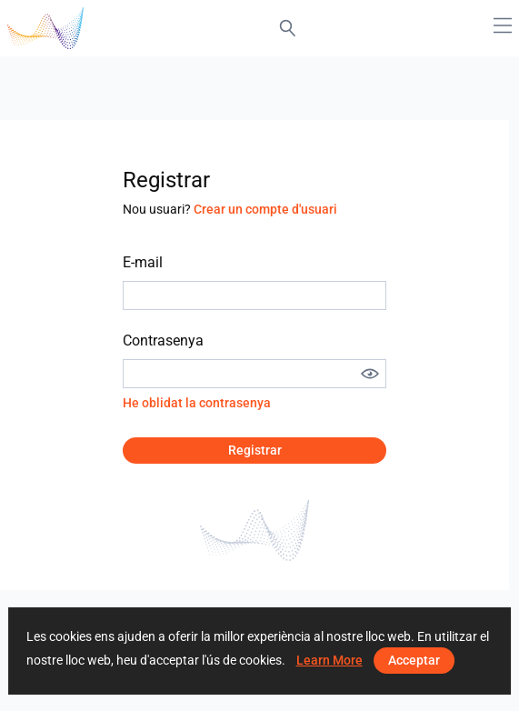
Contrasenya (163, 340)
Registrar (255, 450)
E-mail (143, 262)
